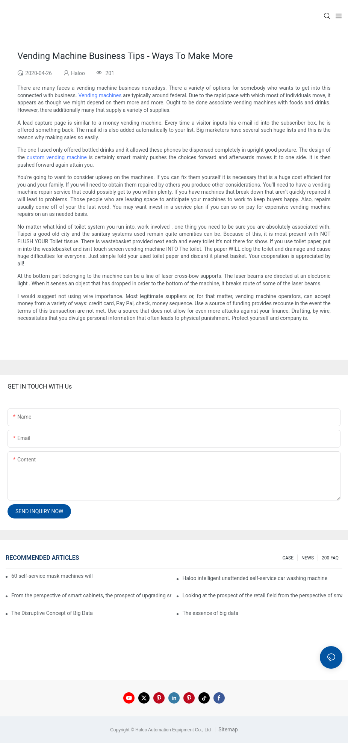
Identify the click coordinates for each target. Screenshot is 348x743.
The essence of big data (210, 613)
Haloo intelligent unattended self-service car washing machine (254, 578)
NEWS (307, 558)
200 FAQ (330, 558)
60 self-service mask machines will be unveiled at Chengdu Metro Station (52, 576)
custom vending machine (57, 157)
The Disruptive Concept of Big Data (52, 613)
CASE (288, 558)
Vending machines (99, 95)
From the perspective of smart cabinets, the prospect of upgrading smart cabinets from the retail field (91, 595)
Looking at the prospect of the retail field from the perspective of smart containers (262, 595)
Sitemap (227, 729)
